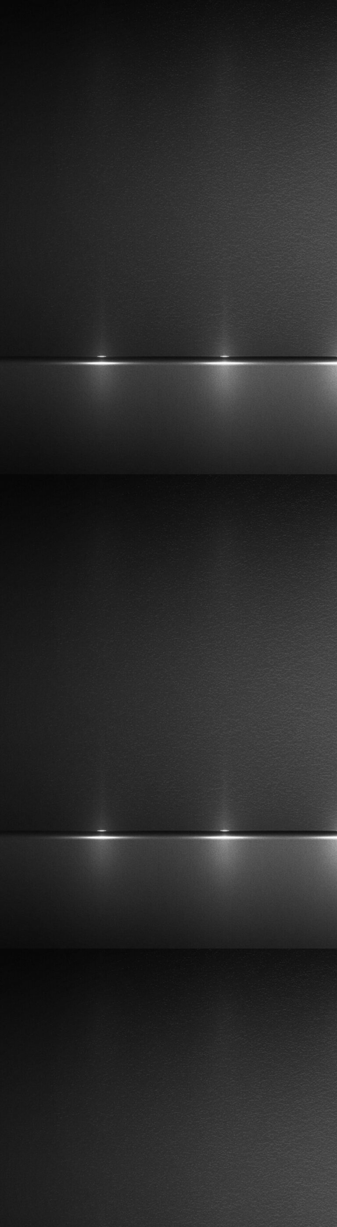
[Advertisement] (168, 873)
